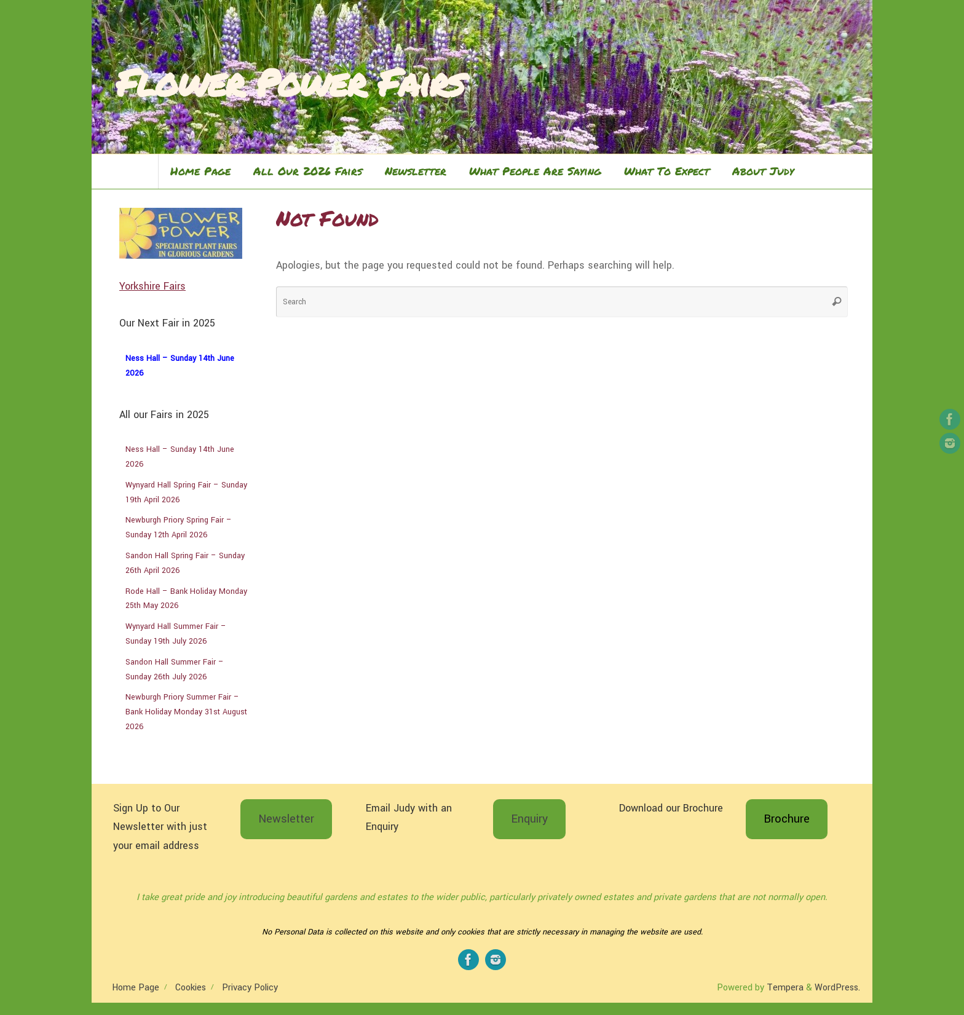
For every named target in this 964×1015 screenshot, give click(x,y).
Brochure (787, 819)
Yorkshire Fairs (152, 286)
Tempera (785, 987)
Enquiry (529, 819)
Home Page (135, 987)
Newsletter (286, 819)
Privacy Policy (250, 987)
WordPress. (837, 987)
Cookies (190, 987)
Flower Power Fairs (290, 81)
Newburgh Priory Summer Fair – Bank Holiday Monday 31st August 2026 (186, 712)
